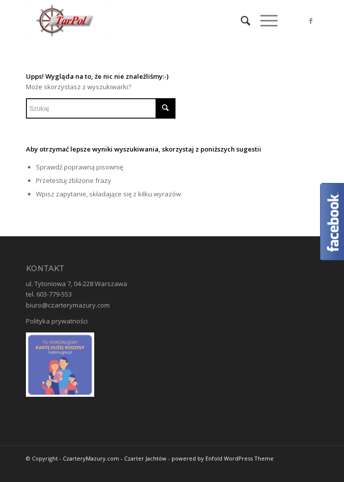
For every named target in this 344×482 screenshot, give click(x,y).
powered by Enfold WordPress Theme (223, 458)
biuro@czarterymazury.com (68, 305)
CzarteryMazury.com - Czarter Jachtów (115, 458)
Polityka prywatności (57, 321)
